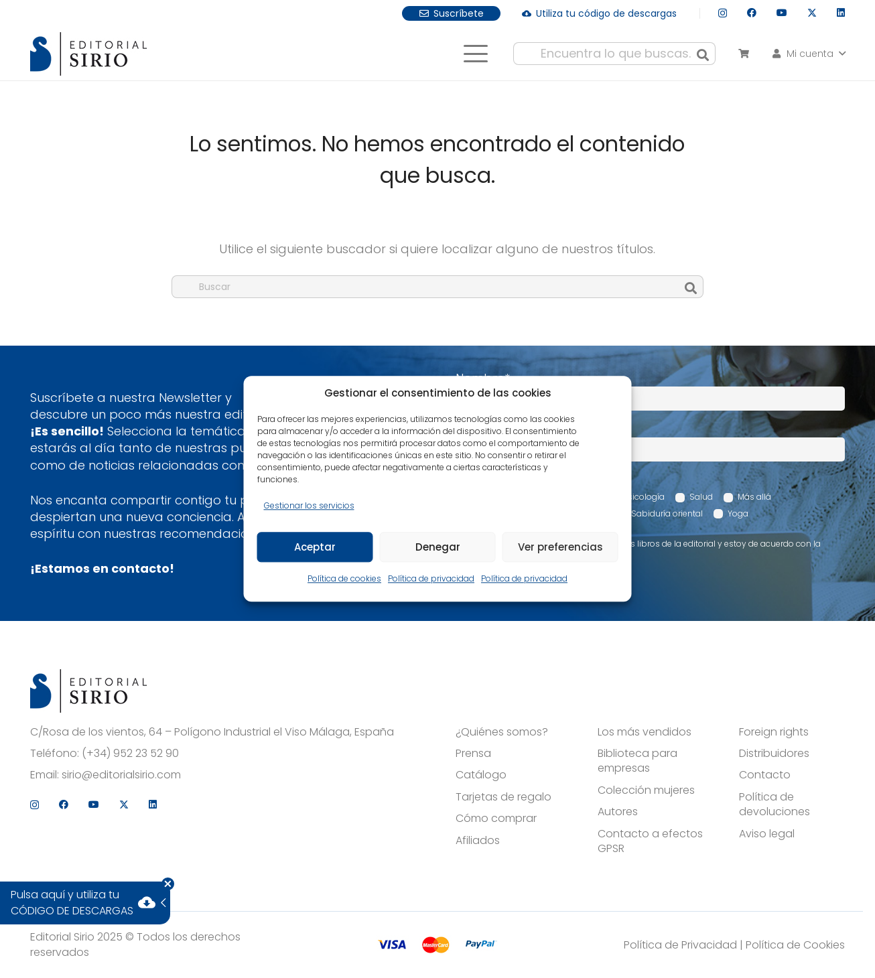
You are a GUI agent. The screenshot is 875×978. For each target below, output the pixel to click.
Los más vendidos (644, 732)
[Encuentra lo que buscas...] (614, 53)
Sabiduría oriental (667, 513)
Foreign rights (774, 732)
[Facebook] (751, 12)
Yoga (738, 513)
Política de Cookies (795, 945)
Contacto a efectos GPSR (650, 841)
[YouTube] (782, 12)
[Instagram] (722, 13)
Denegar (437, 547)
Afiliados (478, 840)
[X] (812, 13)
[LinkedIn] (841, 12)
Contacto (765, 775)
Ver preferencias (560, 547)
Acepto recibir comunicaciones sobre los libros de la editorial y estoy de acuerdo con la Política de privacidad (645, 549)
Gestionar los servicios (309, 505)
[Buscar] (703, 53)
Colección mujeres (646, 790)
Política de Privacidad (680, 945)
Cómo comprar (496, 818)
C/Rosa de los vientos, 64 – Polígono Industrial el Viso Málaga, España (212, 732)
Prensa (473, 753)
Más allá (754, 496)
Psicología (644, 496)
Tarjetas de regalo (503, 797)
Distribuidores (774, 753)
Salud (701, 496)
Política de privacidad (431, 579)
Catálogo (481, 775)
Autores (618, 812)
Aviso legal (767, 834)
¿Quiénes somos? (502, 732)
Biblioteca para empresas (637, 761)
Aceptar (315, 547)
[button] (475, 54)
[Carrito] (743, 53)
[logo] (88, 54)
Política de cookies (344, 579)
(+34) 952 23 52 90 (130, 753)
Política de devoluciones (774, 804)
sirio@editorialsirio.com (121, 775)
